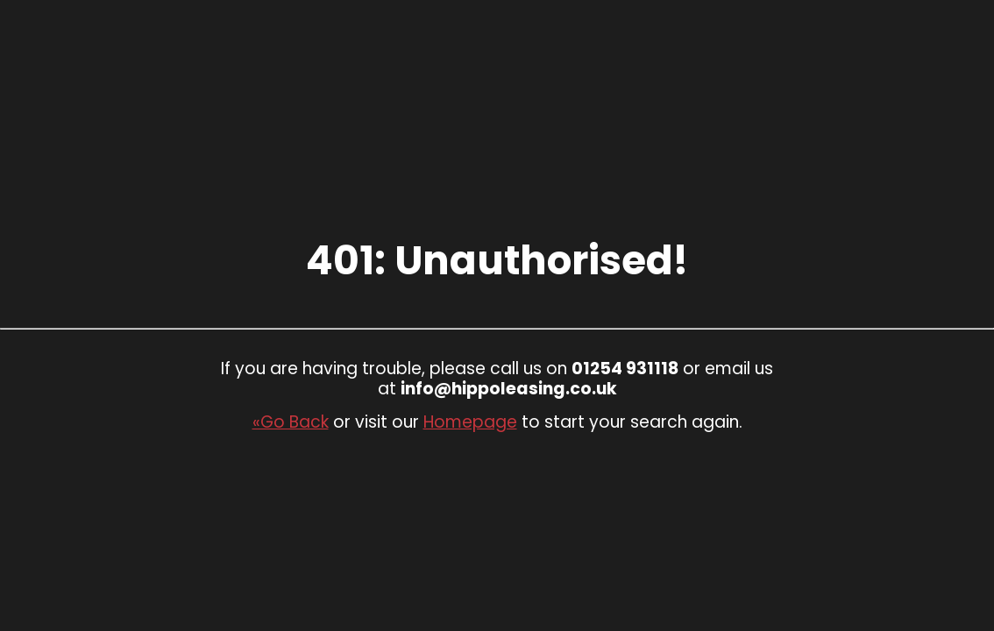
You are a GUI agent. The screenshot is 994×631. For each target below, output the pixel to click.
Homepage (470, 422)
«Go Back (290, 422)
